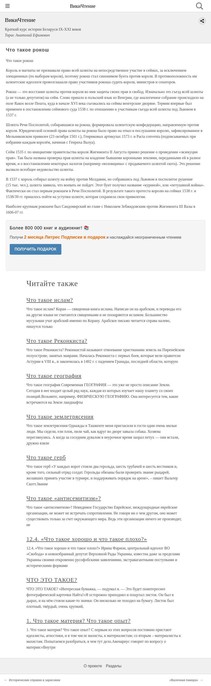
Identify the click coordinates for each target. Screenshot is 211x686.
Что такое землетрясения (60, 416)
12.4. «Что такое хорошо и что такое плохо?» (86, 539)
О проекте (93, 666)
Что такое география (53, 376)
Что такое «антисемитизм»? (63, 498)
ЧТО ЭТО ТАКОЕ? (51, 580)
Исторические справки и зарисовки (35, 680)
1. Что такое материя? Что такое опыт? (78, 620)
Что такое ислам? (49, 300)
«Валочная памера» (184, 680)
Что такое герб (46, 457)
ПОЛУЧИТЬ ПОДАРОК (36, 249)
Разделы (113, 666)
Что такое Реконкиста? (56, 341)
